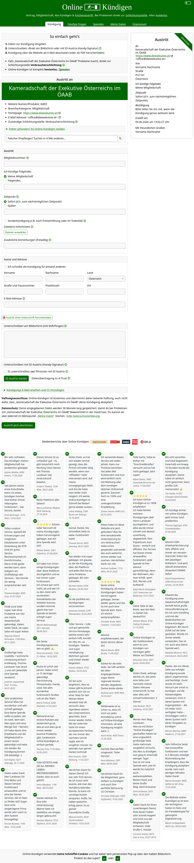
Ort (89, 285)
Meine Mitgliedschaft (20, 176)
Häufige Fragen (77, 24)
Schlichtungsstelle (136, 15)
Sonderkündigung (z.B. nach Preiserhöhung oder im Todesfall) (45, 221)
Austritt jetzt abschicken (18, 425)
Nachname (52, 273)
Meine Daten (118, 24)
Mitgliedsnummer (15, 158)
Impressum (139, 24)
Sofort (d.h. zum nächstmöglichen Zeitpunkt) (35, 201)
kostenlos (161, 15)
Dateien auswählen (15, 232)
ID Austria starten (16, 378)
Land (90, 273)
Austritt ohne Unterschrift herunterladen (28, 317)
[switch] (188, 2)
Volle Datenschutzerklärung (83, 416)
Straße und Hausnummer (19, 285)
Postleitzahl (53, 285)
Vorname (9, 273)
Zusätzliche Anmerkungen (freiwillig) (26, 240)
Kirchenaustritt (84, 15)
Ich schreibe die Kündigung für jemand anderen (37, 266)
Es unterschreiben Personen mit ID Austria (36, 371)
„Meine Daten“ (45, 416)
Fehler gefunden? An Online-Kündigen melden (37, 129)
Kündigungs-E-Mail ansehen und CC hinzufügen (35, 390)
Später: (12, 205)
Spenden (98, 24)
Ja (104, 858)
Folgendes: (14, 180)
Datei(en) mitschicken (17, 226)
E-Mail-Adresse (13, 298)
